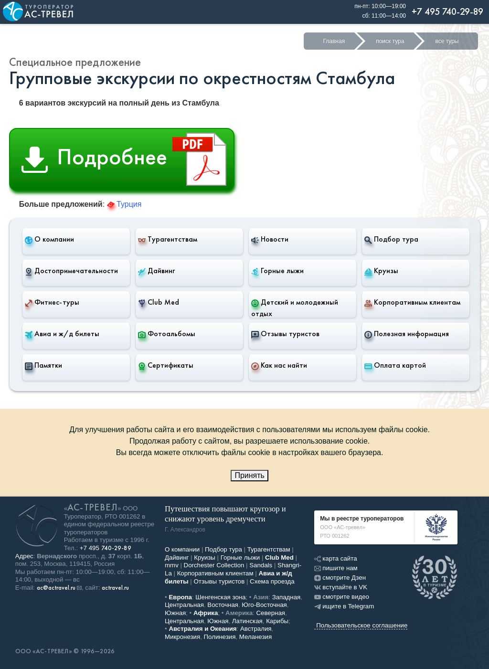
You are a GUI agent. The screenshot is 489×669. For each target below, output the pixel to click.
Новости (269, 239)
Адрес (24, 556)
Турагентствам (167, 239)
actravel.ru (115, 588)
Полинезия (220, 636)
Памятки (43, 365)
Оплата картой (395, 365)
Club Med (158, 302)
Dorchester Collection (214, 565)
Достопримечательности (71, 271)
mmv (172, 565)
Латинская (247, 621)
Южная (175, 612)
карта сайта (335, 558)
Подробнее (127, 159)
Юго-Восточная (264, 604)
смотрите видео (341, 596)
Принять (249, 475)
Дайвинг (156, 271)
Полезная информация (406, 334)
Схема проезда (272, 581)
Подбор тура (391, 239)
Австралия (256, 628)
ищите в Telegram (344, 606)
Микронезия (182, 636)
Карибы (277, 621)
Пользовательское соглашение (361, 625)
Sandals (260, 565)
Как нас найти (279, 365)
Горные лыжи (277, 271)
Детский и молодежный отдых (294, 307)
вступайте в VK (340, 587)
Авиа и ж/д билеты (62, 334)
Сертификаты (165, 365)
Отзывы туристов (285, 334)
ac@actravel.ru (56, 588)
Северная (271, 612)
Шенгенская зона (220, 597)
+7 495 (105, 548)
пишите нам (335, 568)
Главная (334, 41)
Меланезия (255, 636)
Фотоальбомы (166, 334)
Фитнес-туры (52, 302)
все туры (446, 41)
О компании (49, 239)
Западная (286, 597)
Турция (124, 204)
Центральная (184, 604)
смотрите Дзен (340, 577)
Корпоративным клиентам (412, 302)
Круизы (381, 271)
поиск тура (390, 41)
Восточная (222, 604)
